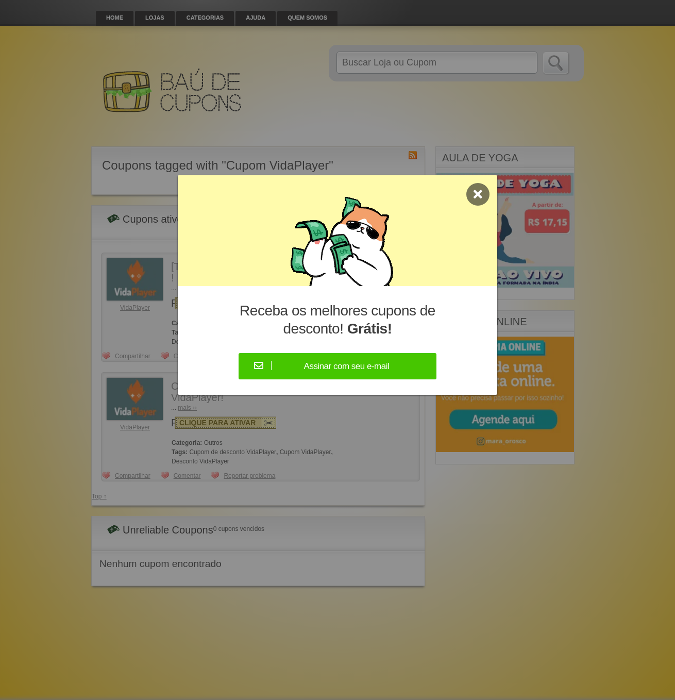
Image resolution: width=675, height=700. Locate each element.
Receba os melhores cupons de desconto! (337, 320)
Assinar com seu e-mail (347, 366)
